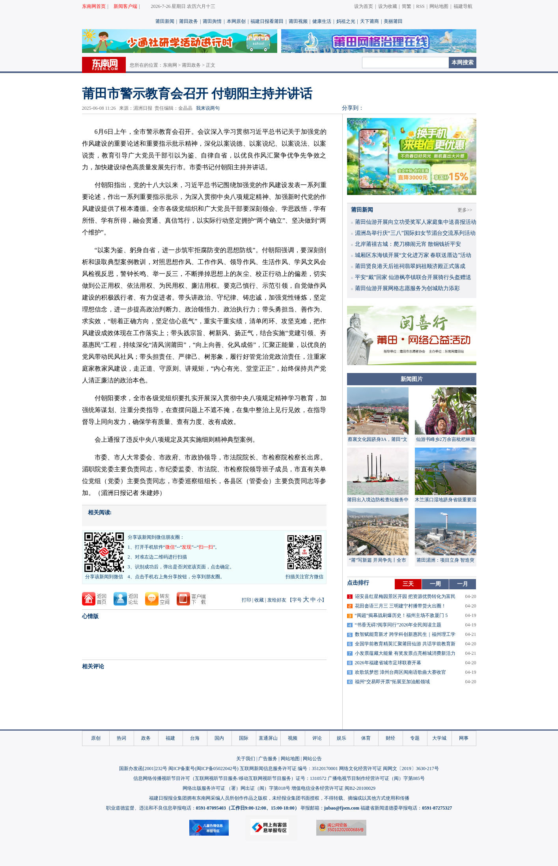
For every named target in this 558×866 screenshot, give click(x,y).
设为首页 (363, 6)
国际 (243, 738)
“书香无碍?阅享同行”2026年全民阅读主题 (398, 625)
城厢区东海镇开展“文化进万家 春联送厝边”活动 (413, 255)
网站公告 (312, 758)
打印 (246, 600)
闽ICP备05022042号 (216, 768)
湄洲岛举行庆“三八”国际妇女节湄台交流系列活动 (415, 233)
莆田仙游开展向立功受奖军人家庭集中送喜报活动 (415, 222)
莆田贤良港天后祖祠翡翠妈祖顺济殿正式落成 (410, 266)
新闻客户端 (125, 6)
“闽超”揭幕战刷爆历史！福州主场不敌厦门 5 (401, 615)
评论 (317, 738)
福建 (170, 738)
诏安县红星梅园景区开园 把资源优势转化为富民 (405, 596)
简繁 (406, 6)
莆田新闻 (164, 21)
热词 (121, 738)
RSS (420, 6)
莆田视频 (298, 21)
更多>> (464, 210)
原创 (96, 738)
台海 (195, 738)
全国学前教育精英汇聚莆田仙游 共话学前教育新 (405, 644)
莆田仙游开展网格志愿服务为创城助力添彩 (407, 288)
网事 (463, 738)
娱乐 (341, 738)
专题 (415, 738)
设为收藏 (387, 6)
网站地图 (438, 6)
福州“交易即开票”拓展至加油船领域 (392, 681)
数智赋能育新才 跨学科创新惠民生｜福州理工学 (405, 634)
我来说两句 (208, 108)
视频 (292, 738)
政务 (146, 738)
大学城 (439, 738)
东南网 (170, 65)
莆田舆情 (212, 21)
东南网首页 (94, 6)
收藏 (259, 600)
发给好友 (276, 600)
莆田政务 (188, 21)
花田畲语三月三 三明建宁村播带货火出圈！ (400, 606)
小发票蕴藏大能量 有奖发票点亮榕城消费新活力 (405, 653)
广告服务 (267, 758)
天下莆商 (369, 21)
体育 (366, 738)
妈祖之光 (345, 21)
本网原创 (236, 21)
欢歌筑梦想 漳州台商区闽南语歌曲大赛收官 (400, 672)
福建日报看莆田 (267, 21)
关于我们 (245, 758)
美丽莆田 (393, 21)
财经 (390, 738)
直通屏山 (268, 738)
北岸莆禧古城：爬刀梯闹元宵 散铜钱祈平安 (408, 244)
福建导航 (462, 6)
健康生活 (321, 21)
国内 (219, 738)
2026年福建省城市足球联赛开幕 (388, 662)
